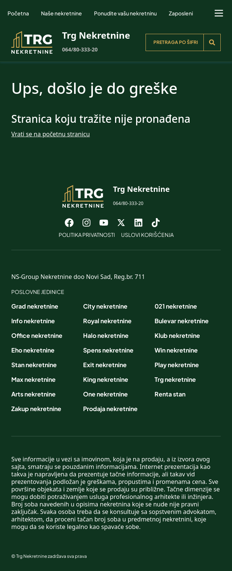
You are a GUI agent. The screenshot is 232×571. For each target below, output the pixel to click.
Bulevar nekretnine (182, 321)
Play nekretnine (177, 365)
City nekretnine (105, 306)
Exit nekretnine (105, 365)
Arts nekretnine (33, 394)
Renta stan (170, 394)
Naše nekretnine (61, 13)
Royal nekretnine (107, 321)
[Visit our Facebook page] (73, 222)
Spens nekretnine (108, 350)
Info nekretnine (33, 321)
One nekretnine (105, 394)
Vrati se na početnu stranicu (50, 134)
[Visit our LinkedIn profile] (142, 222)
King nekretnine (105, 379)
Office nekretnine (36, 335)
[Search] (212, 42)
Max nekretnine (33, 379)
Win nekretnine (176, 350)
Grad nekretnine (34, 306)
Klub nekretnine (177, 335)
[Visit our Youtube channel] (107, 222)
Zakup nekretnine (36, 409)
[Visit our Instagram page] (90, 222)
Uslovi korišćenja (147, 234)
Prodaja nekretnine (110, 409)
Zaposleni (181, 13)
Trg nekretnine (175, 379)
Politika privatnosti (87, 234)
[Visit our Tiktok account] (159, 222)
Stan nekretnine (34, 365)
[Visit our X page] (125, 222)
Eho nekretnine (33, 350)
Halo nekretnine (106, 335)
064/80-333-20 (80, 49)
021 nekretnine (176, 306)
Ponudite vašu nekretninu (125, 13)
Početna (18, 13)
